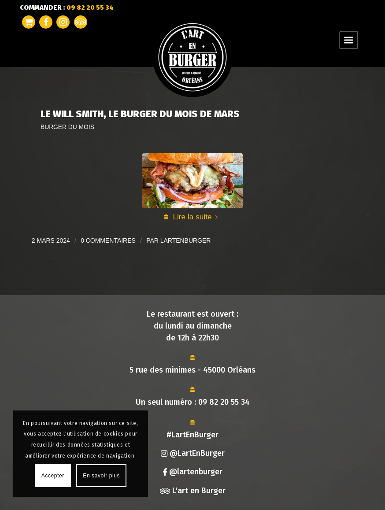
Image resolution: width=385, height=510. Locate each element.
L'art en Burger (193, 490)
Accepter (52, 476)
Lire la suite (197, 216)
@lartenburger (192, 472)
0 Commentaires (108, 240)
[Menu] (348, 39)
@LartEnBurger (193, 453)
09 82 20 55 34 (224, 402)
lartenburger (185, 240)
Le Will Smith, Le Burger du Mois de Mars (140, 114)
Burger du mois (67, 127)
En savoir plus (101, 476)
